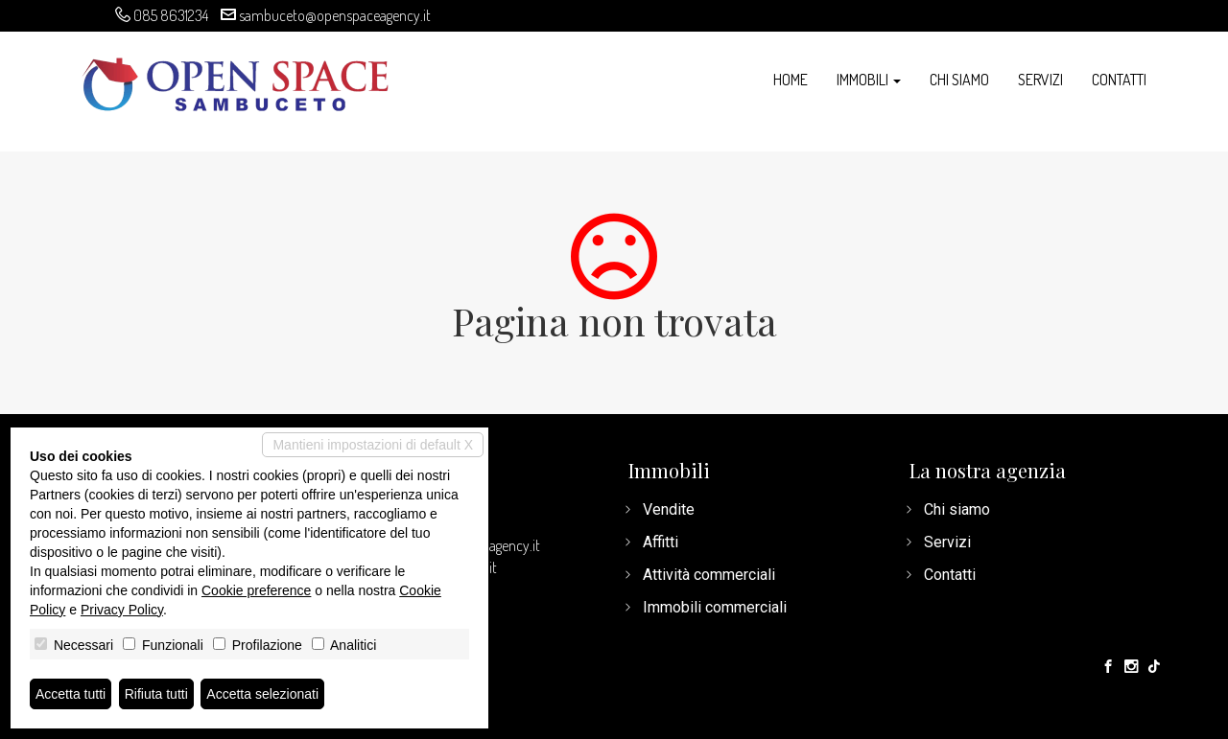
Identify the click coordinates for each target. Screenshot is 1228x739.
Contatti (1119, 79)
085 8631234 (170, 15)
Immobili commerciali (715, 607)
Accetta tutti (70, 694)
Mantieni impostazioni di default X (372, 444)
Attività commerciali (709, 575)
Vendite (669, 509)
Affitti (660, 542)
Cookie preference (256, 590)
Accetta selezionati (262, 694)
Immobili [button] (869, 79)
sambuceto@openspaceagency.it (335, 15)
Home (790, 79)
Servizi (1040, 79)
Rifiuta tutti (156, 694)
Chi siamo (959, 79)
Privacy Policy (122, 609)
